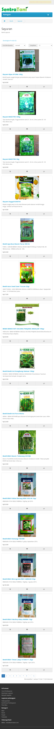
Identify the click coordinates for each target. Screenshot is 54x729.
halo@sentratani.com (12, 722)
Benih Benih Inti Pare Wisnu (13, 413)
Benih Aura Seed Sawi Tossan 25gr (16, 286)
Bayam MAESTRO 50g (11, 159)
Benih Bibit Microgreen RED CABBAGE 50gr (19, 579)
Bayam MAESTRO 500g (11, 117)
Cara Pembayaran (7, 691)
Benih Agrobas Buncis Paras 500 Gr (16, 244)
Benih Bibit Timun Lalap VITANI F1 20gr (18, 660)
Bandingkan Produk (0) (9, 41)
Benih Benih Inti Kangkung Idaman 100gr (18, 371)
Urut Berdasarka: (8, 45)
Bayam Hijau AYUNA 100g (13, 74)
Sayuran (20, 21)
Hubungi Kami (6, 701)
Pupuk (3, 715)
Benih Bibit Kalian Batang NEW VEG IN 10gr (19, 498)
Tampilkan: (33, 45)
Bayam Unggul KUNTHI (12, 202)
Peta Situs (4, 705)
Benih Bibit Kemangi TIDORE (14, 539)
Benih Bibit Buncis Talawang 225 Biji (17, 456)
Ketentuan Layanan (7, 693)
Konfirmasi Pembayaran (9, 703)
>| (33, 676)
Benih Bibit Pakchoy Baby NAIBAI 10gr (17, 619)
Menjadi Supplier (6, 695)
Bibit (3, 711)
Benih (11, 21)
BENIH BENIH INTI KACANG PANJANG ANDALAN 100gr (23, 329)
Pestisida (4, 717)
